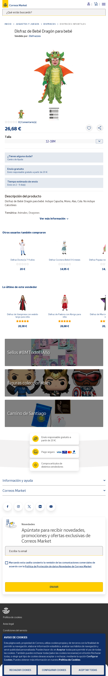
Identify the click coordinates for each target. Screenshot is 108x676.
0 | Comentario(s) (27, 122)
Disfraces (50, 24)
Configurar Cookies (54, 670)
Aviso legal (8, 623)
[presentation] (29, 576)
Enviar (54, 586)
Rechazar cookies (20, 670)
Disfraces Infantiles (73, 24)
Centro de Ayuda (15, 159)
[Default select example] (54, 141)
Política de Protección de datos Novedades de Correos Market (58, 566)
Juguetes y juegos (27, 24)
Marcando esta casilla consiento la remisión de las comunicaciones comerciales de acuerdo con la (52, 564)
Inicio (8, 24)
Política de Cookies (69, 659)
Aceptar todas (88, 670)
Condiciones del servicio (15, 630)
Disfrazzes (35, 36)
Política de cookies (12, 617)
